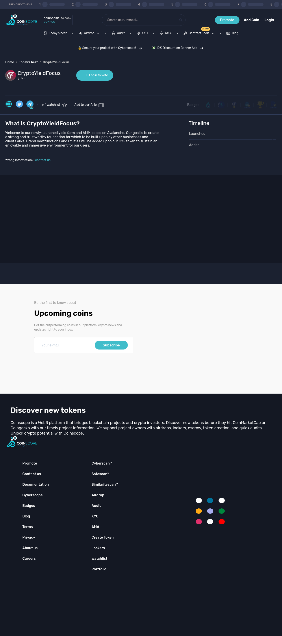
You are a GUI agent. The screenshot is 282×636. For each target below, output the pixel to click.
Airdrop (97, 495)
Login (269, 20)
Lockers (98, 548)
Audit (96, 506)
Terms (27, 527)
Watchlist (99, 558)
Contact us (31, 474)
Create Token (102, 537)
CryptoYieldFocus (56, 62)
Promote (227, 20)
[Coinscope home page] (21, 20)
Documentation (35, 484)
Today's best (28, 62)
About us (30, 548)
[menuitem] (55, 34)
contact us (43, 160)
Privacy (28, 537)
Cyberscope (32, 495)
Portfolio (98, 569)
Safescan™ (100, 474)
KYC (94, 516)
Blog (26, 516)
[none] (89, 34)
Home (9, 62)
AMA (95, 527)
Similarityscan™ (104, 484)
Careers (29, 558)
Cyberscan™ (101, 463)
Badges (193, 105)
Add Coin (251, 20)
